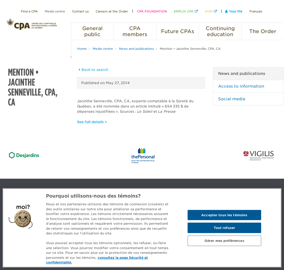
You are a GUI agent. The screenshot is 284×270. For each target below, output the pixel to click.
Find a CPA (29, 11)
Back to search (92, 70)
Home (82, 49)
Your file (234, 11)
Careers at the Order (112, 11)
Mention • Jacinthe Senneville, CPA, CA (190, 49)
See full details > (92, 122)
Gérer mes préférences (224, 240)
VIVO (209, 11)
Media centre (55, 11)
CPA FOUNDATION (152, 11)
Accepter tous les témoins (224, 215)
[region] (142, 228)
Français (255, 11)
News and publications (136, 49)
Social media (231, 99)
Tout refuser (224, 228)
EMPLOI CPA (184, 11)
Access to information (241, 86)
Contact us (80, 11)
